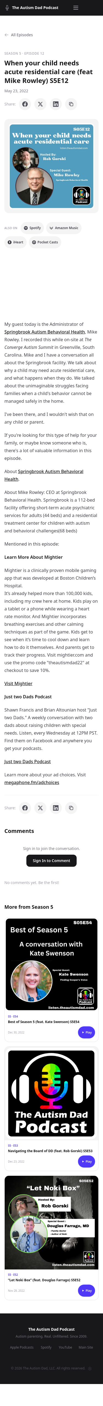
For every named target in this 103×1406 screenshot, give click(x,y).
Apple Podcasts (22, 1347)
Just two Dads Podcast (27, 761)
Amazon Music (63, 228)
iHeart (15, 242)
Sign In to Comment (51, 860)
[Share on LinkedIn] (56, 104)
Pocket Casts (45, 242)
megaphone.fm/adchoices (31, 782)
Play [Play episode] (86, 1032)
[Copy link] (71, 104)
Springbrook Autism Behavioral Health (44, 332)
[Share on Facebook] (25, 104)
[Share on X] (40, 104)
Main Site (86, 1347)
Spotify (32, 228)
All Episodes (18, 34)
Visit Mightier (18, 683)
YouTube (65, 1347)
